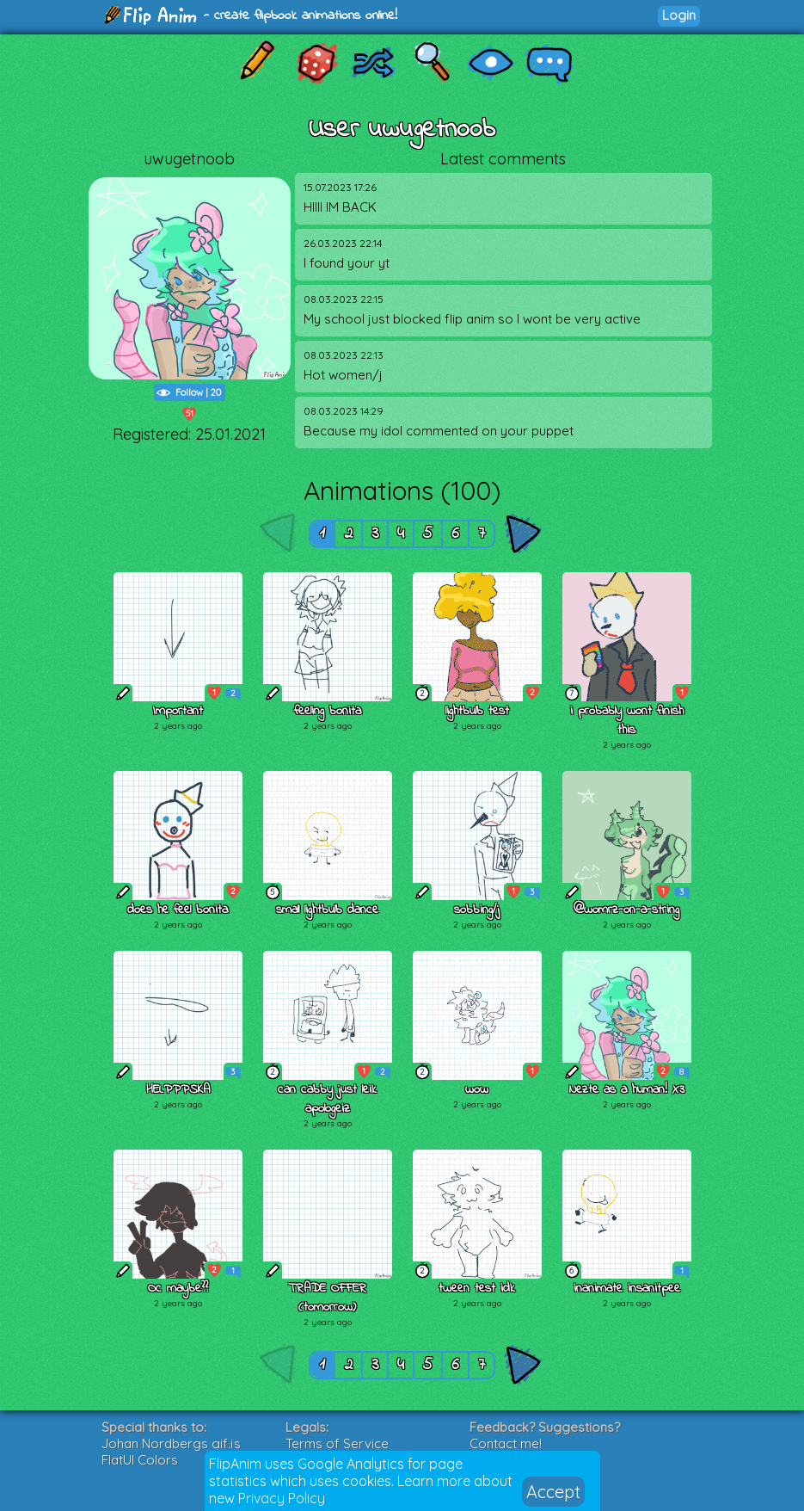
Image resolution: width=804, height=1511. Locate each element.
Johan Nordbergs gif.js (171, 1443)
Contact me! (506, 1443)
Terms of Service (337, 1443)
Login (679, 15)
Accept (553, 1491)
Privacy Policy (281, 1498)
